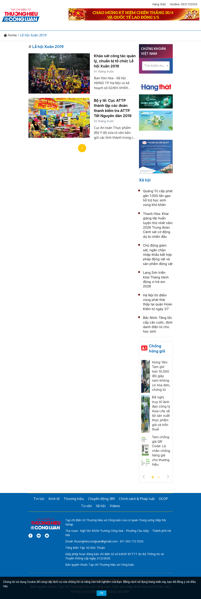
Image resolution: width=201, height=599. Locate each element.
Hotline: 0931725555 (183, 4)
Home (10, 35)
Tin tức (38, 498)
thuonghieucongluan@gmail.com (95, 541)
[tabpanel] (156, 415)
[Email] (47, 536)
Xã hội (145, 180)
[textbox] (156, 65)
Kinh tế (54, 498)
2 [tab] (159, 477)
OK (101, 593)
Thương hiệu (74, 498)
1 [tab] (153, 477)
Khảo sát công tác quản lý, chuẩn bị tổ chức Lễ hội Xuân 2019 (115, 61)
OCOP (163, 498)
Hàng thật (159, 4)
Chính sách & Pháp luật (137, 498)
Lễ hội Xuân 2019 (33, 35)
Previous (143, 476)
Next (168, 476)
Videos (115, 506)
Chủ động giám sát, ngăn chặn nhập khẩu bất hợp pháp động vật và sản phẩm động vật (158, 254)
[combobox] (156, 65)
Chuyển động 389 (101, 498)
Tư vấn (86, 506)
